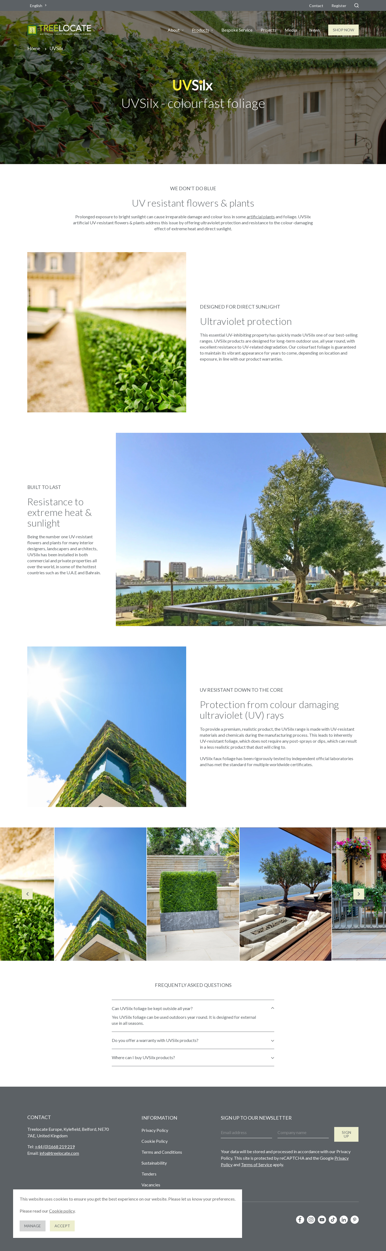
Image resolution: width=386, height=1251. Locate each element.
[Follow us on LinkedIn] (344, 1220)
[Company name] (303, 1132)
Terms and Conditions (161, 1152)
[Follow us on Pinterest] (355, 1220)
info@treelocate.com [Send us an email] (59, 1153)
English (36, 5)
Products (200, 30)
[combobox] (38, 5)
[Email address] (246, 1132)
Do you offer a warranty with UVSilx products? (155, 1040)
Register (338, 5)
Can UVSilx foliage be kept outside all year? (152, 1008)
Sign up (346, 1134)
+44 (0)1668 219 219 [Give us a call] (55, 1146)
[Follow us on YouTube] (322, 1220)
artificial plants (261, 216)
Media (291, 30)
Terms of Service (256, 1164)
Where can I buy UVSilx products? (143, 1057)
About (174, 30)
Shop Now (343, 30)
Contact (316, 5)
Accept (62, 1225)
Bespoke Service (236, 30)
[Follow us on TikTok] (333, 1220)
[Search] (356, 5)
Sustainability (154, 1162)
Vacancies (150, 1184)
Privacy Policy (154, 1130)
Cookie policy (62, 1210)
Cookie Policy (154, 1141)
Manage (32, 1225)
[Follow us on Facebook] (300, 1220)
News (314, 30)
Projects (268, 30)
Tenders (148, 1173)
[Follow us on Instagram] (311, 1220)
